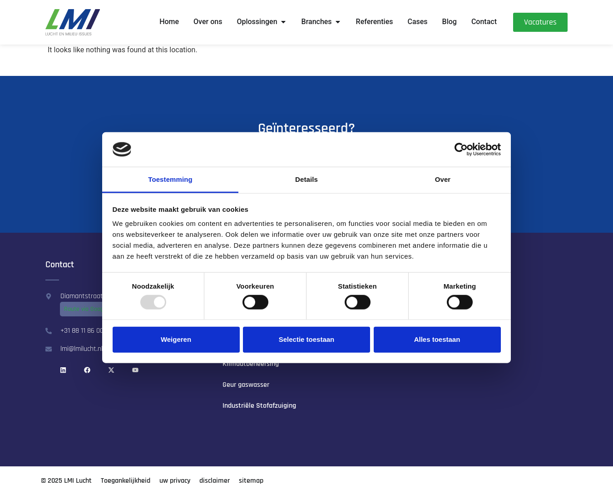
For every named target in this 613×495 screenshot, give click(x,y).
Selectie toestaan (307, 339)
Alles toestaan (437, 339)
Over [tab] (443, 179)
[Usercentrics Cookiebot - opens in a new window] (461, 149)
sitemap (251, 480)
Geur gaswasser (245, 385)
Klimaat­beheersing (250, 364)
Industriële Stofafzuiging (259, 405)
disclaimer (214, 480)
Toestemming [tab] (170, 179)
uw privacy (174, 480)
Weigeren (176, 339)
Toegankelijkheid (125, 480)
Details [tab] (306, 179)
